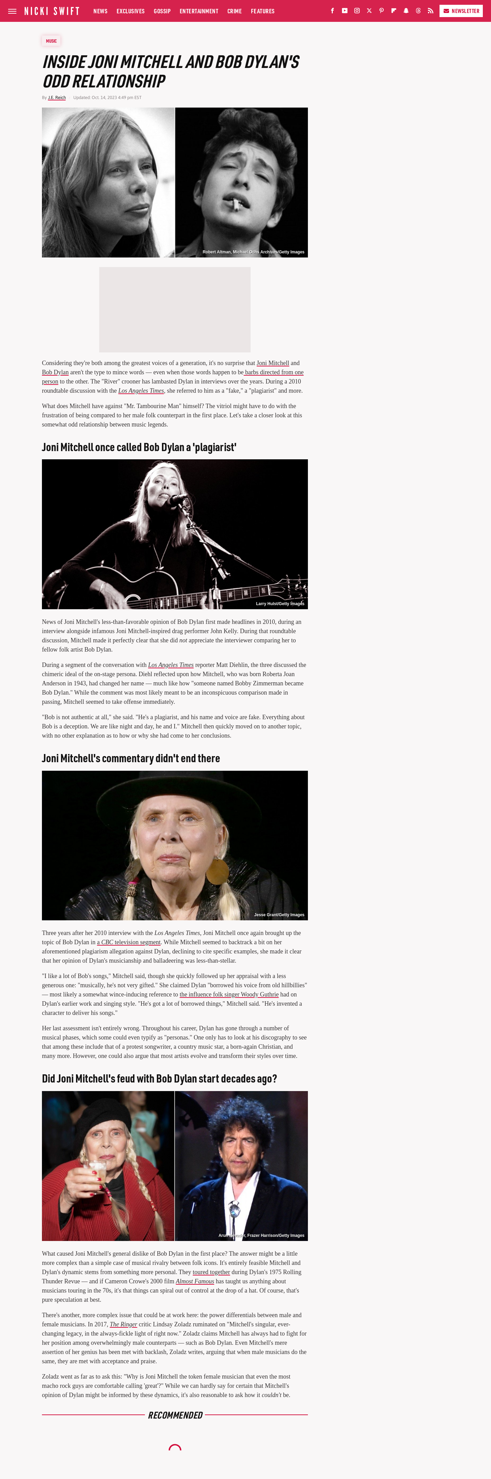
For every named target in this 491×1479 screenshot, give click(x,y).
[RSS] (430, 12)
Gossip (162, 11)
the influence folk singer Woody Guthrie (229, 994)
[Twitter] (369, 12)
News (100, 11)
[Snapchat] (406, 12)
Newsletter (461, 10)
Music (51, 41)
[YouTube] (344, 12)
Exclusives (131, 11)
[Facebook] (332, 12)
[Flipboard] (393, 12)
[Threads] (418, 12)
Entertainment (199, 11)
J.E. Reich (57, 97)
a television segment (129, 942)
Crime (234, 11)
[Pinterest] (381, 12)
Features (263, 11)
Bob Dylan (55, 372)
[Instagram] (357, 12)
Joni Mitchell (273, 363)
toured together (211, 1272)
